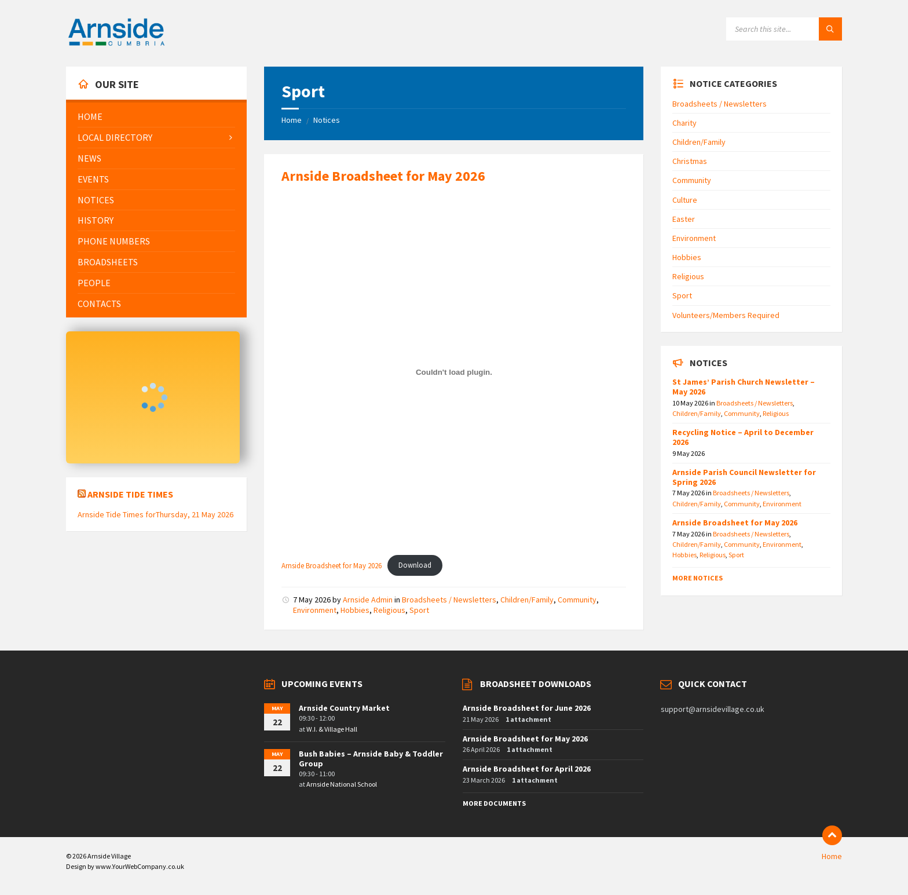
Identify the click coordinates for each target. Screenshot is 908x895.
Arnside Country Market (344, 708)
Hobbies (354, 610)
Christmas (689, 161)
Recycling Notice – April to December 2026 (743, 437)
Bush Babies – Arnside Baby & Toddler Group (371, 758)
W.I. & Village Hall (331, 729)
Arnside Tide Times (130, 494)
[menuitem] (156, 117)
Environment (314, 610)
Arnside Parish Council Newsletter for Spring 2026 (744, 477)
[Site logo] (116, 44)
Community (577, 599)
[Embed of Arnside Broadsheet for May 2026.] (453, 372)
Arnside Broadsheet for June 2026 (527, 708)
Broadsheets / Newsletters (449, 599)
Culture (684, 200)
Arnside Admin (368, 599)
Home (291, 120)
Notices (326, 120)
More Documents (494, 803)
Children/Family (527, 599)
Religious (389, 610)
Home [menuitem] (832, 856)
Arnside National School (341, 784)
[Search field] (784, 29)
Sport (419, 610)
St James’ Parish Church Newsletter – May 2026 (743, 387)
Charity (684, 123)
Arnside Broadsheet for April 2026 (527, 769)
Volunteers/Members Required (725, 315)
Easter (683, 219)
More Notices (697, 577)
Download (414, 564)
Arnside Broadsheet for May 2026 (383, 176)
